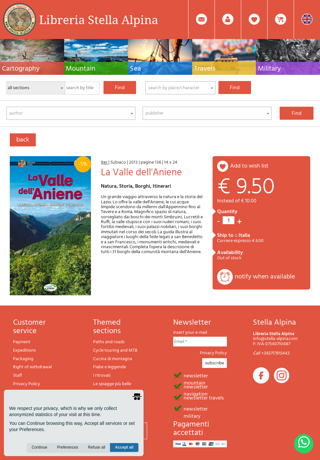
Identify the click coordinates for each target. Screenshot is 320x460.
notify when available (265, 277)
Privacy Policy (26, 384)
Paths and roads (109, 342)
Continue (39, 447)
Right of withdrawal (32, 367)
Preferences (67, 447)
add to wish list (249, 166)
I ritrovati (102, 375)
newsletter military (196, 408)
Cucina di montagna (112, 359)
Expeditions (24, 350)
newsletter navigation (196, 386)
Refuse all (96, 447)
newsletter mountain (196, 375)
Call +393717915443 (271, 353)
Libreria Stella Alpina (98, 19)
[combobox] (181, 87)
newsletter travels (204, 397)
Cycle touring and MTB (115, 350)
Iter (104, 162)
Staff (17, 375)
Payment (21, 342)
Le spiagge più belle (112, 384)
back (22, 140)
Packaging (23, 359)
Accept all (124, 447)
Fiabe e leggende (109, 367)
